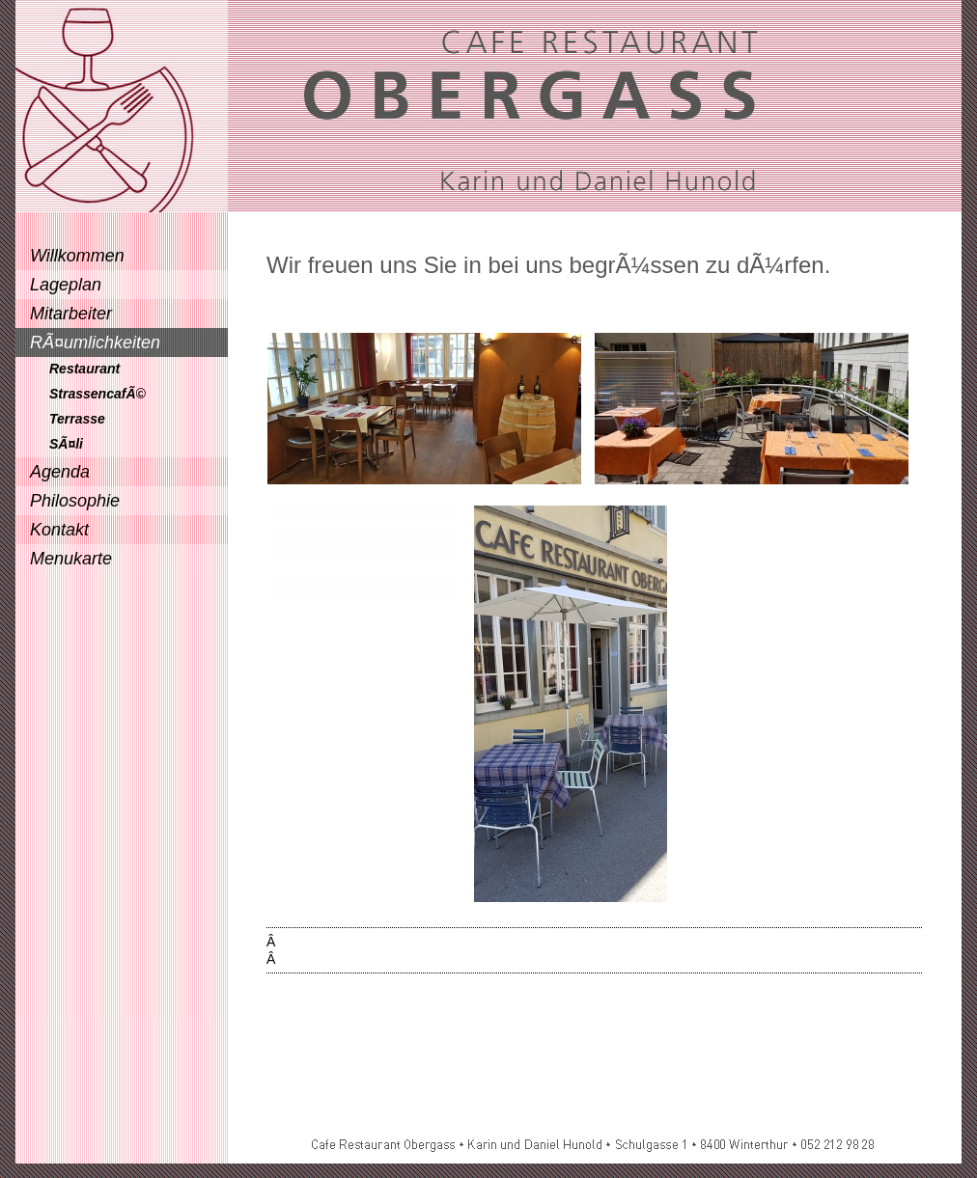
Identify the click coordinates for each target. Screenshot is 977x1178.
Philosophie (75, 500)
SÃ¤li (66, 444)
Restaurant (84, 368)
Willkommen (77, 255)
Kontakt (59, 529)
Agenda (60, 471)
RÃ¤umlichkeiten (95, 342)
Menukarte (71, 558)
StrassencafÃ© (97, 393)
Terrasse (77, 418)
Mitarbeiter (71, 313)
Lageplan (65, 284)
